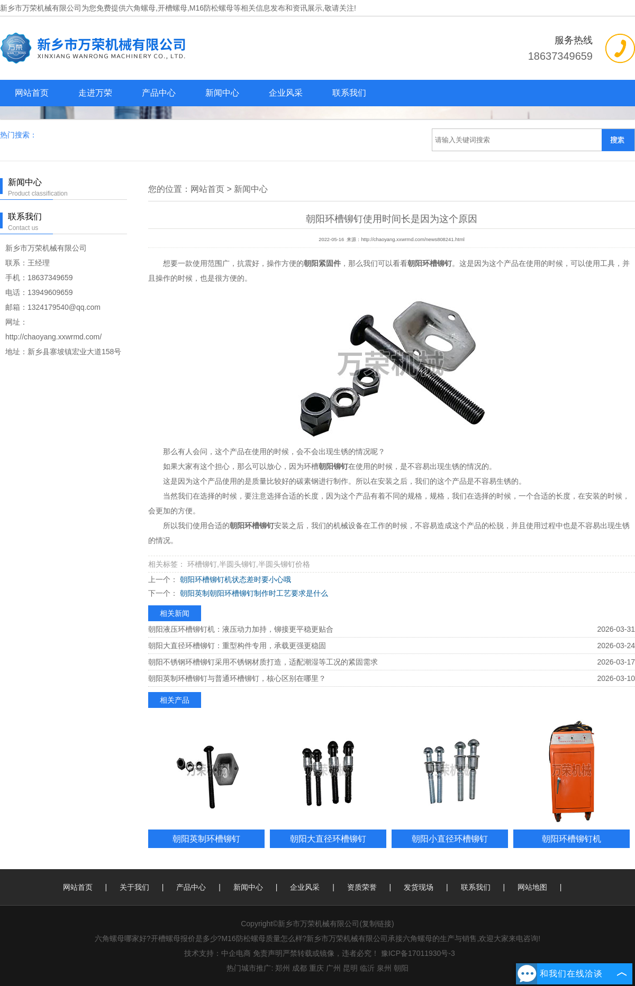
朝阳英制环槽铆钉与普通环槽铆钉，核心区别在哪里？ (237, 678)
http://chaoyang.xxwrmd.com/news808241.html (412, 239)
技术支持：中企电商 (217, 953)
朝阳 (401, 968)
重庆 (316, 968)
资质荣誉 (362, 887)
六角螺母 (141, 8)
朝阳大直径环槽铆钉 (328, 838)
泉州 (384, 968)
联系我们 (349, 92)
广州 (333, 968)
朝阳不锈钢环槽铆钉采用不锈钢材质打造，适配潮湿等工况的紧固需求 (263, 662)
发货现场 (418, 887)
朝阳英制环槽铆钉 (206, 838)
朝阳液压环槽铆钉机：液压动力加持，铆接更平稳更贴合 (240, 629)
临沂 (367, 968)
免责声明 (268, 953)
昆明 (350, 968)
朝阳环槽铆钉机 (571, 838)
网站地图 (532, 887)
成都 (299, 968)
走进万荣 (95, 92)
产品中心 (159, 92)
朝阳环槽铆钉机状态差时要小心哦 (234, 579)
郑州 (282, 968)
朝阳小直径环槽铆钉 (450, 838)
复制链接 (377, 923)
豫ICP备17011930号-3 (418, 953)
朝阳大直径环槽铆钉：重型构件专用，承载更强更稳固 (237, 645)
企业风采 (286, 92)
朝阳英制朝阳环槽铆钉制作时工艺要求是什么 (253, 593)
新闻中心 (222, 92)
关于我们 (134, 887)
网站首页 (32, 92)
